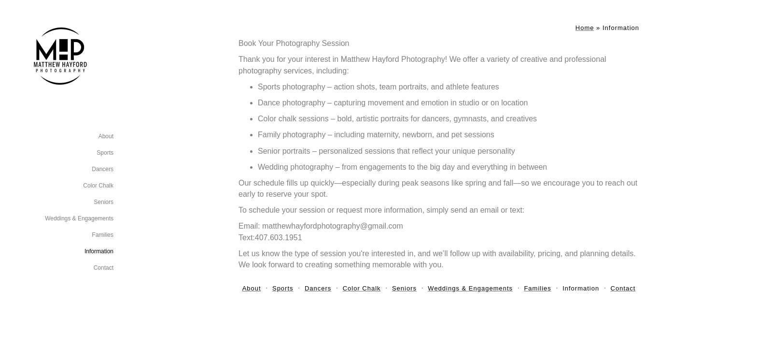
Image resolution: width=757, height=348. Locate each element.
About (105, 136)
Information (98, 251)
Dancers (102, 169)
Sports (105, 152)
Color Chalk (98, 185)
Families (102, 235)
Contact (103, 267)
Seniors (103, 202)
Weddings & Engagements (79, 218)
